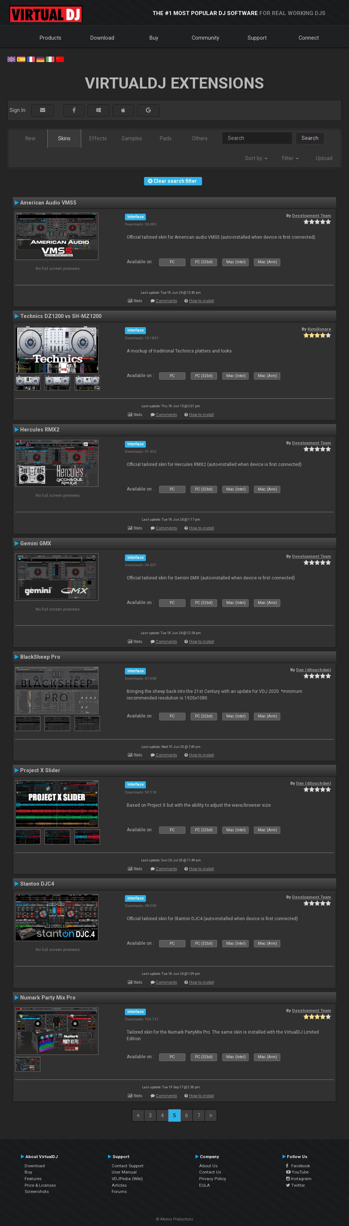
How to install (201, 301)
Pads (166, 138)
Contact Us (210, 1172)
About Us (208, 1165)
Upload (324, 158)
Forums (119, 1191)
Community (205, 38)
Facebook (298, 1165)
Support (257, 38)
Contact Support (128, 1165)
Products (50, 38)
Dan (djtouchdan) (313, 669)
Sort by (256, 158)
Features (33, 1178)
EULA (204, 1185)
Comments (166, 301)
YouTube (297, 1172)
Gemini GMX (35, 543)
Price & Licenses (40, 1185)
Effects (98, 138)
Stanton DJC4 (37, 884)
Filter (290, 158)
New (30, 138)
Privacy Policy (212, 1178)
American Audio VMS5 (48, 203)
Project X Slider (40, 770)
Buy (154, 38)
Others (200, 138)
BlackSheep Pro (40, 657)
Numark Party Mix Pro (48, 998)
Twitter (295, 1185)
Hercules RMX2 (39, 430)
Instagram (299, 1178)
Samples (132, 138)
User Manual (124, 1172)
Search (310, 138)
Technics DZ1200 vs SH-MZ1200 (60, 316)
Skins (64, 138)
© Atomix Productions (174, 1219)
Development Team (311, 215)
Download (102, 38)
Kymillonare (319, 329)
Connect (309, 38)
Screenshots (37, 1191)
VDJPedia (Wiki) (127, 1178)
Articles (119, 1185)
